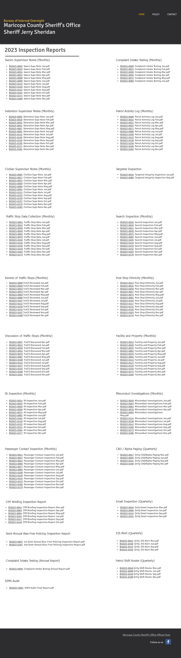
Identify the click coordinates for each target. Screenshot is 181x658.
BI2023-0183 (16, 207)
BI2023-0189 (126, 577)
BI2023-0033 (127, 348)
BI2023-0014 (16, 400)
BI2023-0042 (16, 460)
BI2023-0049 (16, 231)
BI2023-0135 (127, 365)
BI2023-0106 (16, 472)
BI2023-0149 (16, 248)
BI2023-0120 (16, 475)
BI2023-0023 (127, 69)
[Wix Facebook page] (168, 642)
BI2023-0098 (126, 571)
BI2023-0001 (16, 222)
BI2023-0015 (16, 225)
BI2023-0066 (16, 186)
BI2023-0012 (127, 342)
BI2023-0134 (16, 478)
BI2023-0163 (127, 312)
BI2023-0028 (127, 345)
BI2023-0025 (16, 403)
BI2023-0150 (127, 309)
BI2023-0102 (16, 240)
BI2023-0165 (127, 251)
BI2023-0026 (127, 225)
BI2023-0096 (127, 510)
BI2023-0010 (127, 222)
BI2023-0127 (127, 362)
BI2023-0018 (15, 119)
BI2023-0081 (127, 297)
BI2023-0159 (127, 368)
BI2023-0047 (127, 454)
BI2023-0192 (126, 549)
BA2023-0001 (16, 587)
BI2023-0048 (126, 568)
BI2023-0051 (15, 125)
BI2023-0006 (16, 282)
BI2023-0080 (127, 177)
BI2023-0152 (127, 248)
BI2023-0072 (127, 78)
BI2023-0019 (16, 69)
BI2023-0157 (16, 201)
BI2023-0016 (127, 174)
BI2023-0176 (127, 315)
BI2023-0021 (16, 345)
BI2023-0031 (16, 180)
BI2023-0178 (127, 254)
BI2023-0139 (16, 198)
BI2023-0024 (127, 285)
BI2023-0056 (127, 75)
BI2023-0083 (127, 237)
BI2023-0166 (16, 484)
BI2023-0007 (16, 342)
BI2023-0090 (16, 568)
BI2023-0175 (16, 254)
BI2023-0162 (16, 251)
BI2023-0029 (127, 400)
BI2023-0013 (127, 282)
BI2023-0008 (127, 116)
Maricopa (15, 25)
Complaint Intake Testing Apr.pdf (151, 75)
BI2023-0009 (127, 66)
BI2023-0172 (127, 371)
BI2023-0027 (16, 457)
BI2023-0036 (16, 348)
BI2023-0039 (127, 288)
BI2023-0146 (126, 574)
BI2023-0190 (127, 463)
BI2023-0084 (16, 469)
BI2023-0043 (127, 403)
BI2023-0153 (16, 481)
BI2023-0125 (16, 195)
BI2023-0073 (127, 294)
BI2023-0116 (16, 242)
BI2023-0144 (127, 460)
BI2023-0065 (16, 234)
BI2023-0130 (16, 245)
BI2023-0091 (16, 189)
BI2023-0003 (16, 66)
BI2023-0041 (127, 228)
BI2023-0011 (16, 454)
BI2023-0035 (16, 288)
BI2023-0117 (127, 303)
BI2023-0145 (127, 513)
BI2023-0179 (16, 487)
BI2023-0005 (15, 116)
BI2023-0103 (127, 300)
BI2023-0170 (16, 204)
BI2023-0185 (127, 374)
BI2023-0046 (127, 507)
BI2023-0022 (127, 119)
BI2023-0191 (127, 516)
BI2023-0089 (127, 81)
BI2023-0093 (127, 457)
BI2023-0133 (127, 245)
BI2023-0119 (127, 242)
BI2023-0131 (127, 306)
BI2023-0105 (127, 240)
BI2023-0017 (16, 177)
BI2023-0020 (16, 285)
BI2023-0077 (16, 466)
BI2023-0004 (16, 174)
